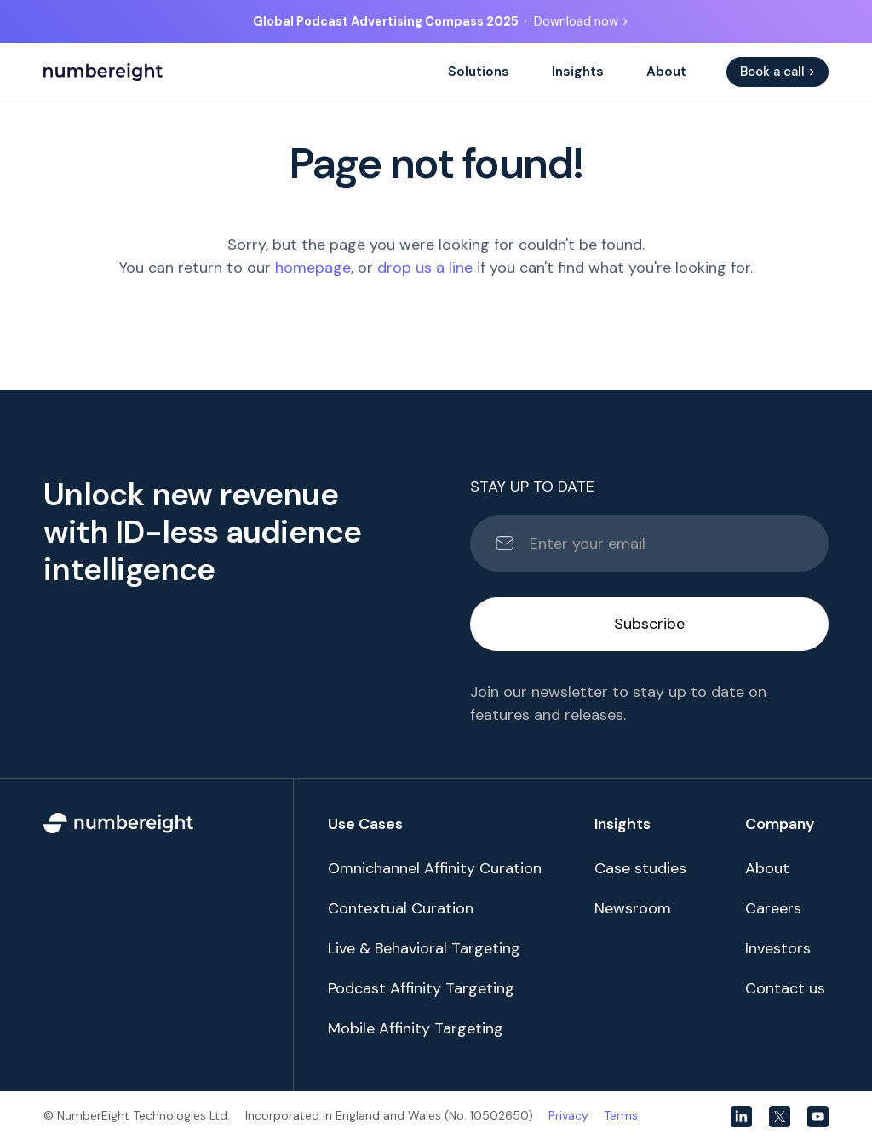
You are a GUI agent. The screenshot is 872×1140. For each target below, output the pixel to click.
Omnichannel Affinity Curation (435, 868)
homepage (313, 267)
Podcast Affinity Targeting (421, 988)
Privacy (568, 1115)
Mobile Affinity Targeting (415, 1028)
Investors (778, 948)
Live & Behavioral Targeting (424, 948)
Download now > (581, 21)
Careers (773, 908)
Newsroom (632, 908)
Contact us (785, 988)
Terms (621, 1115)
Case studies (640, 868)
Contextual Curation (400, 908)
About (666, 71)
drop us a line (425, 267)
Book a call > (777, 71)
